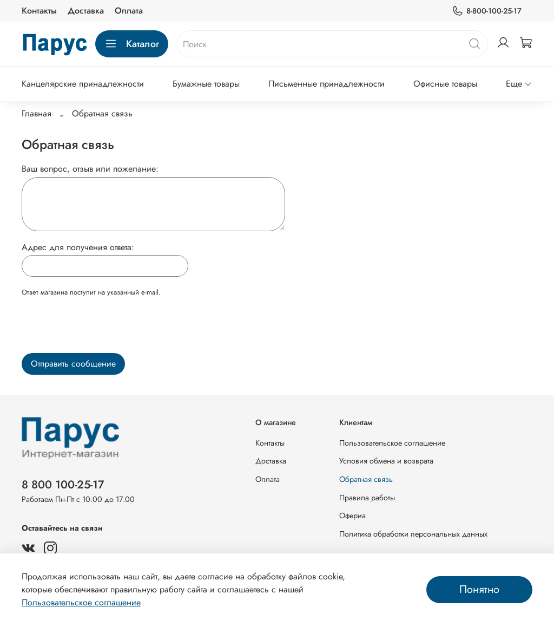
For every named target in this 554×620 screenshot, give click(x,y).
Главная (36, 113)
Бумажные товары (206, 83)
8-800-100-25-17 (487, 11)
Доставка (86, 10)
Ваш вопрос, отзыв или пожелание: (90, 168)
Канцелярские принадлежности (83, 83)
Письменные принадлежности (326, 83)
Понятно (479, 589)
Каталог (131, 44)
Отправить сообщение (73, 363)
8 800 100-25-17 (63, 485)
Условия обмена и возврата (386, 460)
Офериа (352, 515)
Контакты (39, 10)
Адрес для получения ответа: (78, 247)
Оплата (129, 10)
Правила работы (367, 497)
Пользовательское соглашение (392, 443)
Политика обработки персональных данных (413, 533)
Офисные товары (445, 83)
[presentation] (104, 328)
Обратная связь (366, 479)
